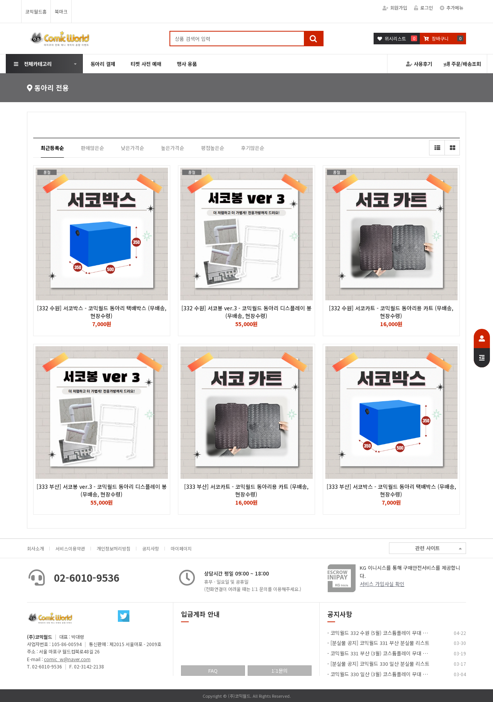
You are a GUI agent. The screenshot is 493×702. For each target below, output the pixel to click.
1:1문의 (280, 670)
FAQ (213, 670)
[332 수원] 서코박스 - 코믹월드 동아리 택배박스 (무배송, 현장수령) (101, 312)
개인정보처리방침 (114, 548)
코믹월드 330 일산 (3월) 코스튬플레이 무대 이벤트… (386, 674)
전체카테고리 (33, 63)
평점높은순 (212, 148)
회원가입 (394, 7)
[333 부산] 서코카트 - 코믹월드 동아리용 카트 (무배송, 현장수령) (246, 490)
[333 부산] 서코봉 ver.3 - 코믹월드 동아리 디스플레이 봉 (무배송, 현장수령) (102, 490)
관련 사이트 (438, 548)
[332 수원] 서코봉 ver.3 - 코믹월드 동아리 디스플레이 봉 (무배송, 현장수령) (246, 312)
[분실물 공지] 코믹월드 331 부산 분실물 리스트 (379, 642)
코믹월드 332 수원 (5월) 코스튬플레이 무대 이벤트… (386, 632)
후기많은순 (252, 148)
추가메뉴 (451, 7)
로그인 (423, 7)
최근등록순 (52, 148)
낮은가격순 (132, 148)
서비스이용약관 (70, 548)
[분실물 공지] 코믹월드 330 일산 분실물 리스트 (379, 663)
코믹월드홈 (36, 11)
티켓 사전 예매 (146, 63)
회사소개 (35, 548)
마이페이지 (181, 548)
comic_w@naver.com (67, 659)
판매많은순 (92, 148)
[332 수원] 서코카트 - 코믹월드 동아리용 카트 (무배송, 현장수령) (391, 312)
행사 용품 (187, 63)
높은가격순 (172, 148)
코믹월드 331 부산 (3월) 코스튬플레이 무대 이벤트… (386, 653)
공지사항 (150, 548)
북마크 (61, 11)
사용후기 (419, 63)
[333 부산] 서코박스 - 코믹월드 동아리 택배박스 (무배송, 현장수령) (391, 490)
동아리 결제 (103, 63)
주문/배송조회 (462, 63)
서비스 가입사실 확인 (382, 584)
